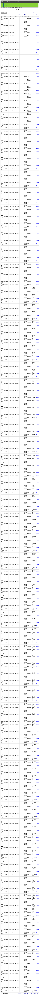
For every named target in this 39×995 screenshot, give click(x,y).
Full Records (20, 14)
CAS (1, 7)
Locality (36, 12)
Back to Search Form (34, 14)
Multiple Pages (26, 14)
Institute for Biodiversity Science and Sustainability (10, 1)
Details (37, 18)
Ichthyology (10, 7)
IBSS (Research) (5, 7)
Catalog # (32, 12)
